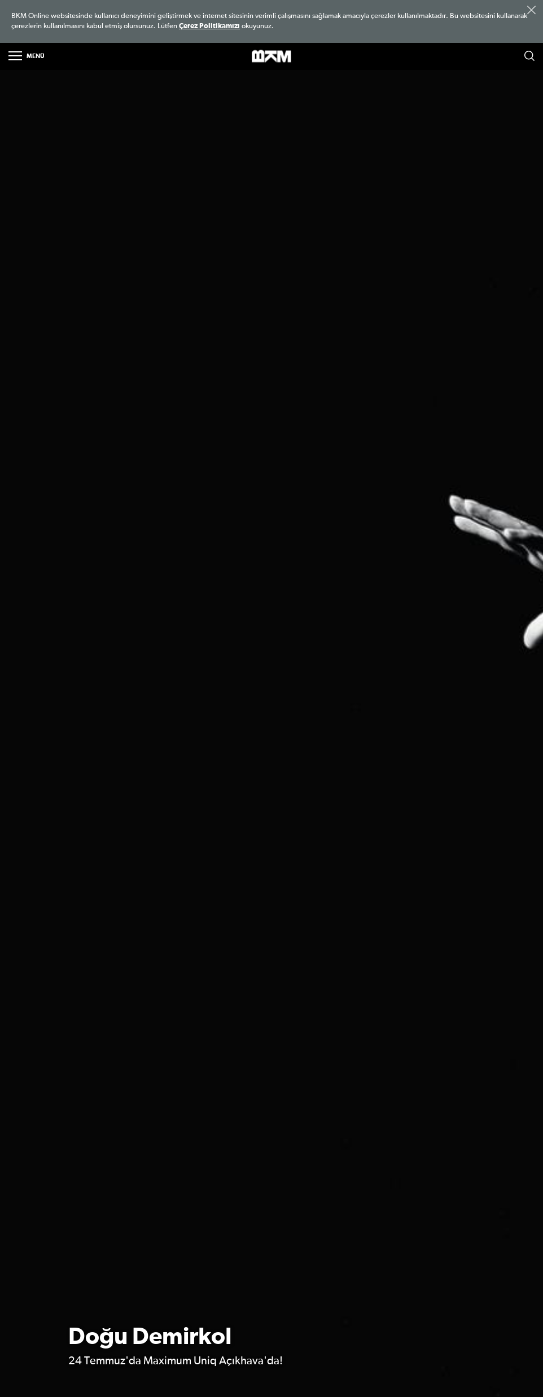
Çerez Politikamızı (209, 26)
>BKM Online (271, 56)
